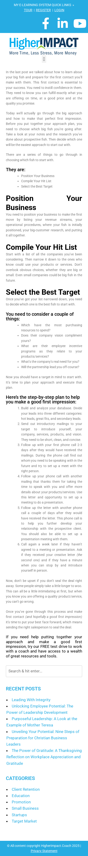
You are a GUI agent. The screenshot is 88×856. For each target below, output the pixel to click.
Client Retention (26, 789)
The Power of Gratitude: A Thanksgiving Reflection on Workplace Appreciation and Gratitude (44, 756)
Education (21, 795)
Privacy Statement (44, 851)
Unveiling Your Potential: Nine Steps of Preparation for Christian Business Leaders (42, 738)
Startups (19, 814)
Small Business (25, 808)
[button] (44, 59)
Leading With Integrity (31, 699)
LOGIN (59, 10)
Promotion (21, 802)
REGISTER (43, 10)
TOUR (28, 10)
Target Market (24, 821)
